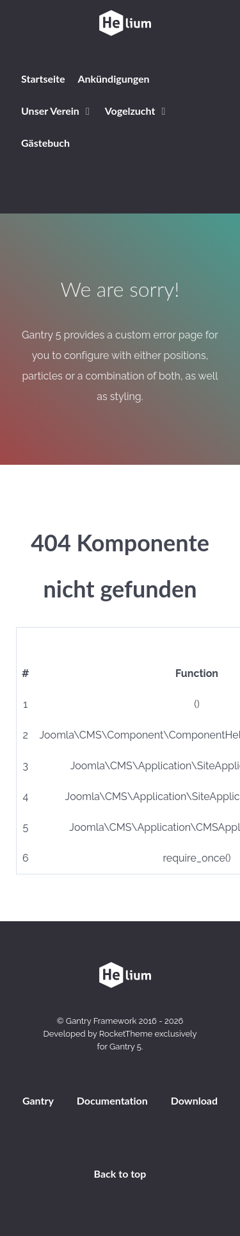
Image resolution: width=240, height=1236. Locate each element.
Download (194, 1100)
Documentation (112, 1100)
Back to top (120, 1173)
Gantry (38, 1100)
